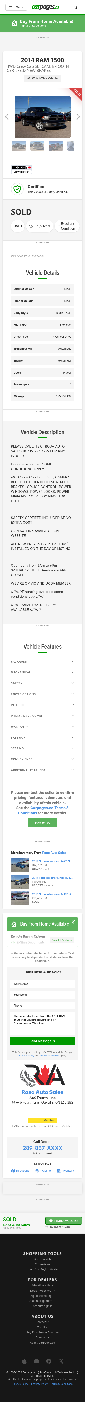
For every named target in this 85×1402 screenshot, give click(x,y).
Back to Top (42, 822)
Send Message (42, 1041)
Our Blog (42, 1327)
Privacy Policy (26, 1055)
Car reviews (42, 1264)
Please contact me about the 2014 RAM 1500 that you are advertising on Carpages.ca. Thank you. (42, 1023)
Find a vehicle (42, 1259)
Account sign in (43, 1306)
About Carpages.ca (42, 1342)
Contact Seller (63, 1221)
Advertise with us (43, 1285)
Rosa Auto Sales (54, 853)
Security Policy (39, 1384)
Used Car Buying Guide (42, 1269)
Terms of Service (49, 1055)
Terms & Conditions (62, 1384)
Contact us (43, 1322)
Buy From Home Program (42, 1332)
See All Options (62, 940)
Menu (16, 7)
